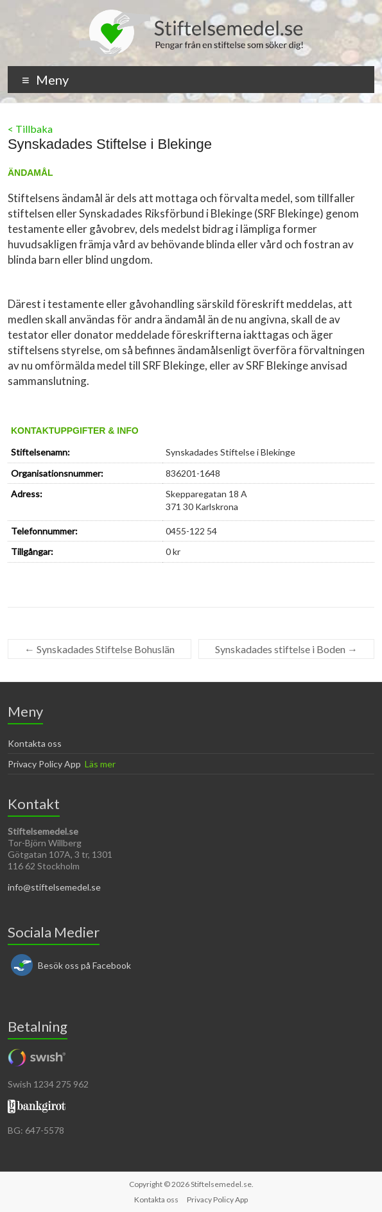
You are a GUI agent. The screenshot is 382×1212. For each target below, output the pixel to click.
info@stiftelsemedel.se (54, 887)
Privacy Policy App (44, 763)
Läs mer (100, 763)
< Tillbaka (30, 129)
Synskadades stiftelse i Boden (286, 649)
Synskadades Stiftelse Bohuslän (99, 649)
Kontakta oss (35, 743)
